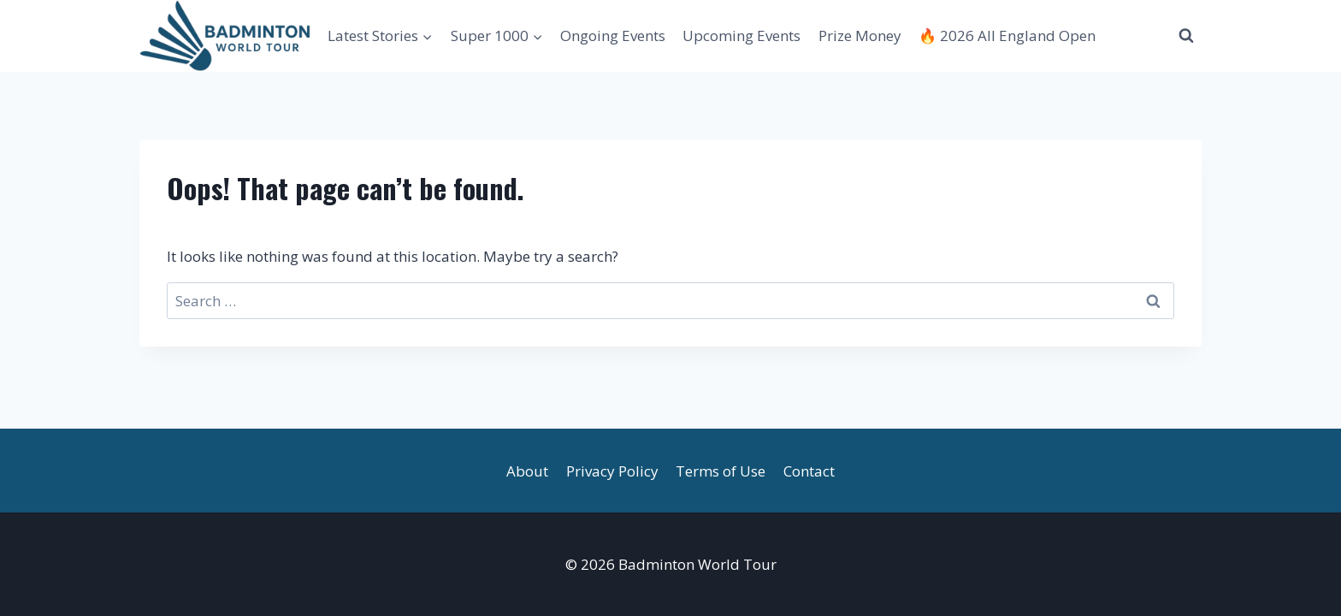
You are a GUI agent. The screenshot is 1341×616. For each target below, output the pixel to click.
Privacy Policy (612, 471)
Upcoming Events (741, 35)
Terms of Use (720, 471)
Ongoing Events (612, 35)
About (527, 471)
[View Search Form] (1186, 36)
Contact (809, 471)
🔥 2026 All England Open (1007, 35)
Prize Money (859, 35)
